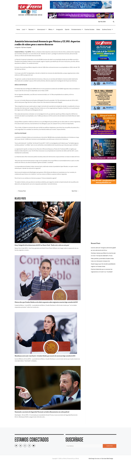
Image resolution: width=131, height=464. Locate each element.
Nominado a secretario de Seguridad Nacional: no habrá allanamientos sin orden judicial (44, 414)
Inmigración (59, 29)
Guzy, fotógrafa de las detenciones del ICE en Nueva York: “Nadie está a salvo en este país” (44, 245)
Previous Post (21, 191)
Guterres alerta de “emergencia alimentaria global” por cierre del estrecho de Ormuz (102, 248)
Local (24, 29)
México (51, 29)
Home (18, 29)
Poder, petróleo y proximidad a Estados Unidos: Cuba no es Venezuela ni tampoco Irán (103, 262)
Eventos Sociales (89, 29)
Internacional (41, 29)
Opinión (67, 29)
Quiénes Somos (107, 29)
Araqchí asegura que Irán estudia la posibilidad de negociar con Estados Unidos (103, 267)
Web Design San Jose (94, 460)
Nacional (32, 29)
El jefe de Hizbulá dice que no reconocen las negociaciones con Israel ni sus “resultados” (102, 273)
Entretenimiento (77, 29)
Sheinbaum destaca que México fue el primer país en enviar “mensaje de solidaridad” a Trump (103, 255)
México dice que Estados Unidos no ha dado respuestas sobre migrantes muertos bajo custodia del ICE (47, 303)
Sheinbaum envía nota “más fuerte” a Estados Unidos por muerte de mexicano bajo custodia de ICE (47, 357)
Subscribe (110, 448)
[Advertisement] (103, 199)
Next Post (74, 191)
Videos (98, 29)
